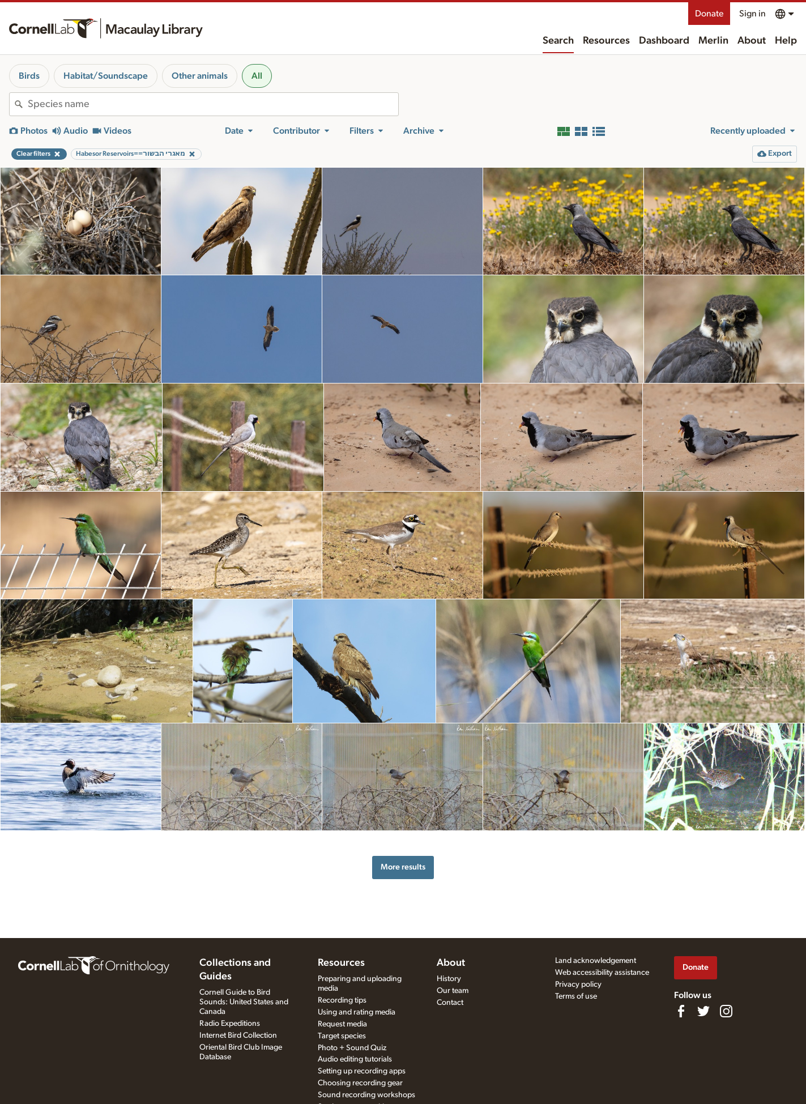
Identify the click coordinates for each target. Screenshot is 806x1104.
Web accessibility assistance (602, 973)
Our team (452, 991)
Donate (709, 13)
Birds (29, 75)
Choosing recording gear (360, 1083)
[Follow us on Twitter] (703, 1011)
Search (558, 41)
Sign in (752, 13)
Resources (606, 41)
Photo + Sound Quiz (352, 1048)
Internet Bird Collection (238, 1035)
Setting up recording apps (362, 1071)
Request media (342, 1024)
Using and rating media (356, 1012)
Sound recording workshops (366, 1095)
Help (786, 41)
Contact (450, 1003)
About (751, 41)
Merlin (713, 41)
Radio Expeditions (229, 1024)
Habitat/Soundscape (105, 75)
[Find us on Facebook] (681, 1011)
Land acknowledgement (595, 961)
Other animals (200, 75)
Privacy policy (578, 984)
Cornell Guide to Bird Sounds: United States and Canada (243, 1002)
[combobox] (213, 104)
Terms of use (576, 996)
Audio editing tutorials (355, 1059)
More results (403, 867)
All (256, 75)
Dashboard (664, 41)
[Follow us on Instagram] (726, 1011)
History (449, 979)
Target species (342, 1036)
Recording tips (342, 1000)
